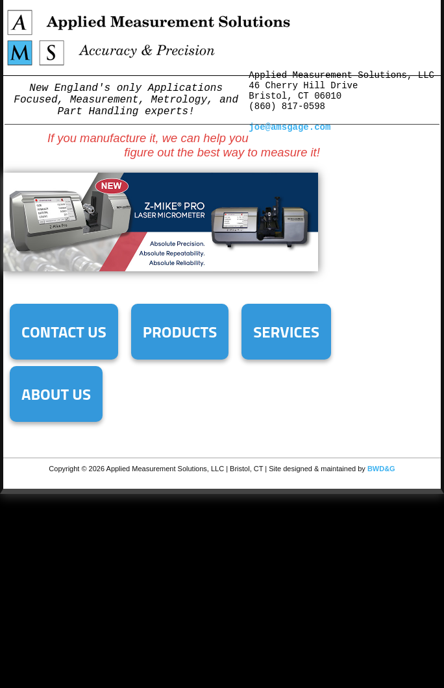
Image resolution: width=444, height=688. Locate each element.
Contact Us (63, 331)
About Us (56, 394)
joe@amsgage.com (289, 127)
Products (180, 331)
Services (286, 331)
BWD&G (381, 469)
